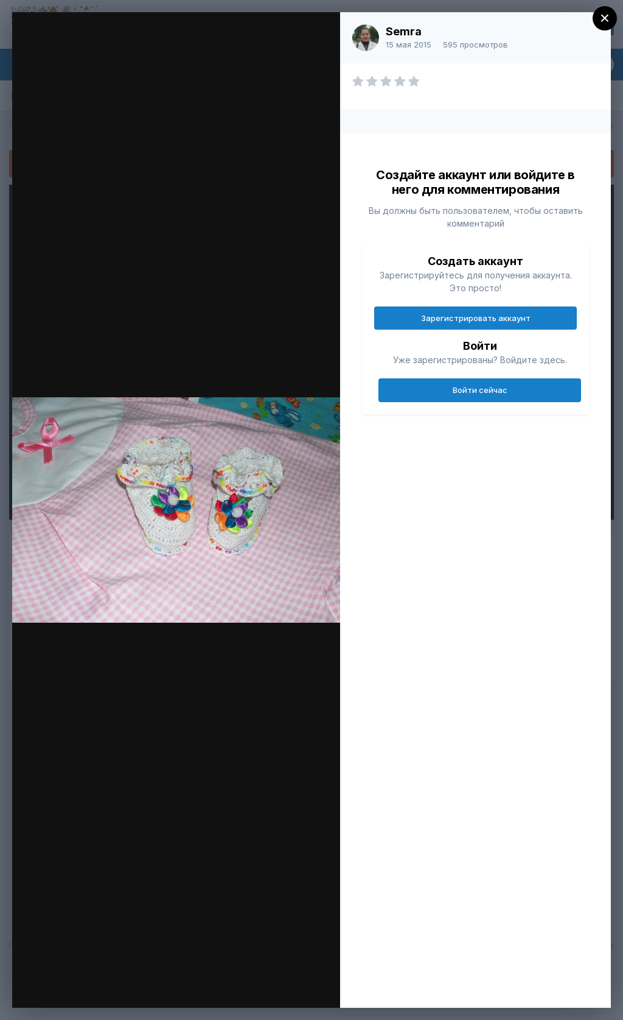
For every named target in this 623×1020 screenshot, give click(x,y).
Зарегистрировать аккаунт (476, 318)
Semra (404, 31)
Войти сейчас (480, 390)
